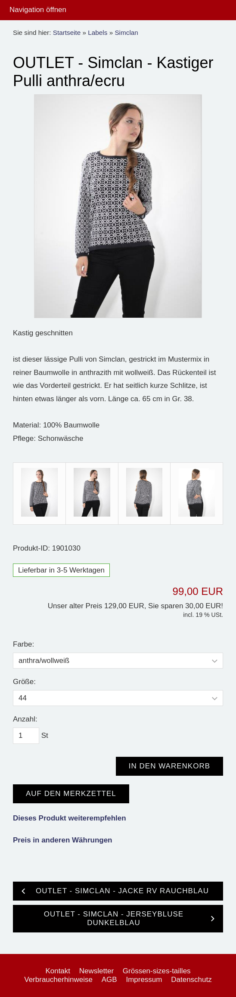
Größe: (24, 682)
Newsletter (96, 971)
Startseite (67, 32)
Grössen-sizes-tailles (157, 971)
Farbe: (23, 644)
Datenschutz (191, 979)
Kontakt (57, 971)
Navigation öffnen (37, 10)
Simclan (126, 32)
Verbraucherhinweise (58, 979)
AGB (109, 979)
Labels (97, 32)
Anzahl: (25, 719)
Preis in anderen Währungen (62, 840)
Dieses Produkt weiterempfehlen (69, 818)
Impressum (144, 979)
